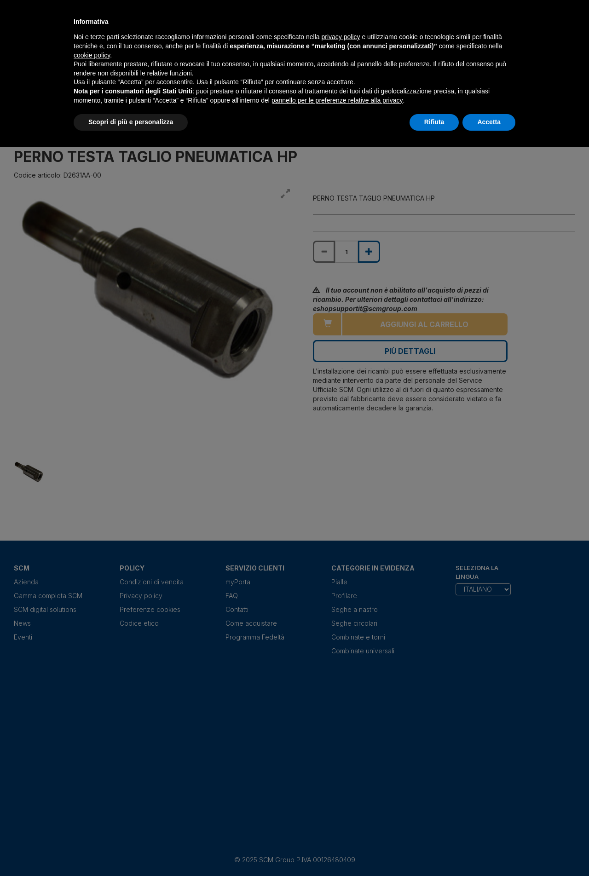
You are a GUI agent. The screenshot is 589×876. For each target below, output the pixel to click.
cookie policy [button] (92, 55)
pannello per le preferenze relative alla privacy (337, 100)
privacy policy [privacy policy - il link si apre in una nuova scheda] (341, 36)
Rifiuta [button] (434, 122)
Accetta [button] (489, 122)
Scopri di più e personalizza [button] (130, 122)
